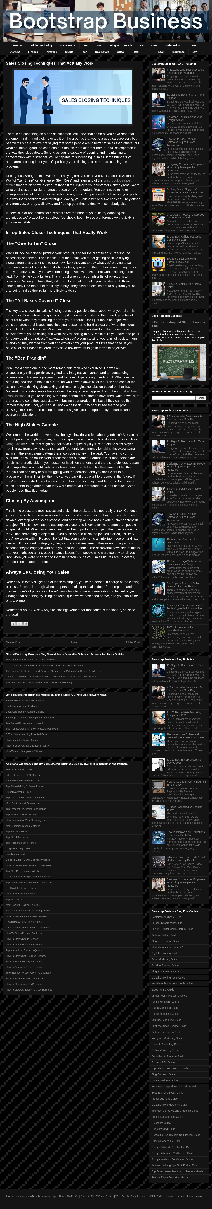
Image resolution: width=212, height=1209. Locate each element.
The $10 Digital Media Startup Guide (172, 929)
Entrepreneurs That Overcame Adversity (27, 927)
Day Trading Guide (16, 854)
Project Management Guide (167, 1116)
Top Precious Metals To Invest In (23, 814)
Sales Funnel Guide (163, 989)
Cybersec (170, 1196)
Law (194, 51)
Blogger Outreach (121, 45)
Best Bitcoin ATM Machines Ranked (25, 700)
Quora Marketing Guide (165, 1007)
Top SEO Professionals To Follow (23, 871)
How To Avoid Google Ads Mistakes (25, 751)
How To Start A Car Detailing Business (26, 955)
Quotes (110, 1196)
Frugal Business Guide (165, 1098)
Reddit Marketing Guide (165, 1013)
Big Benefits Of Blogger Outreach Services (28, 876)
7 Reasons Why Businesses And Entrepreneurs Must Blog (185, 71)
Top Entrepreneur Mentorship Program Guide (177, 1171)
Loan (161, 51)
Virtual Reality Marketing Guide (169, 995)
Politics (160, 1196)
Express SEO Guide (163, 1062)
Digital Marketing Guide (165, 953)
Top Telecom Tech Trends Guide (170, 1068)
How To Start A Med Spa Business (24, 961)
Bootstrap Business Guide (166, 917)
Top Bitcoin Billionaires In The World (25, 723)
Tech (84, 51)
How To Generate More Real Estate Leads (28, 865)
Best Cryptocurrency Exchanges (23, 706)
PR (141, 45)
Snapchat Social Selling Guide (169, 1025)
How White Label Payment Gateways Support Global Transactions (182, 142)
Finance (33, 51)
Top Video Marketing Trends (21, 842)
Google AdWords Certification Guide (172, 1147)
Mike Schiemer (42, 1196)
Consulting (16, 45)
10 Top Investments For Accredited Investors (180, 629)
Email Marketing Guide (165, 959)
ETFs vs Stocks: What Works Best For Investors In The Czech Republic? (44, 665)
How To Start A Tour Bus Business (24, 984)
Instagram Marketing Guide (167, 1038)
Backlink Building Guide (165, 965)
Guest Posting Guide (163, 1129)
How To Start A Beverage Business (24, 944)
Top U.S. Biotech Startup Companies (25, 797)
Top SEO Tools (14, 899)
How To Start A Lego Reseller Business (26, 916)
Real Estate (102, 51)
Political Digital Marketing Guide (170, 1177)
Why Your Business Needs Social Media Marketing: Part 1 (186, 859)
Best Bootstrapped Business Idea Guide (174, 1086)
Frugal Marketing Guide (18, 791)
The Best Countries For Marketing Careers (28, 910)
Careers (180, 1196)
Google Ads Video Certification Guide (173, 1153)
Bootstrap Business (22, 1196)
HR (148, 51)
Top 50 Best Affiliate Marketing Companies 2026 (184, 238)
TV (92, 1196)
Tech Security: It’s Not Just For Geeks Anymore (31, 659)
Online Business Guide (165, 1080)
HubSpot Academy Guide (166, 1141)
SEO (99, 45)
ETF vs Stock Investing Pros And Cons (26, 734)
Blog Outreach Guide (164, 1074)
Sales (120, 51)
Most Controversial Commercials (23, 803)
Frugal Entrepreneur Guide (167, 922)
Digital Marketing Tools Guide (168, 977)
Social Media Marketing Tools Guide (172, 983)
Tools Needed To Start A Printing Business (28, 972)
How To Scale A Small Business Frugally (27, 745)
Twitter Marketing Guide (165, 1001)
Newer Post (13, 642)
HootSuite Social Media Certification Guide (176, 1134)
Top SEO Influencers (17, 837)
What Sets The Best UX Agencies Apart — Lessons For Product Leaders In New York (51, 676)
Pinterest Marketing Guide (166, 1032)
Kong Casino (15, 444)
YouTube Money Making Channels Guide (175, 1110)
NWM (70, 1196)
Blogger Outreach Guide (165, 971)
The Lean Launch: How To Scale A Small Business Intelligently (39, 682)
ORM (154, 45)
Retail (135, 51)
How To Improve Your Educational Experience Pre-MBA (186, 834)
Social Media (68, 45)
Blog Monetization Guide (166, 941)
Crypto (69, 51)
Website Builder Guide (164, 935)
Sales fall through (32, 587)
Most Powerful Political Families (23, 905)
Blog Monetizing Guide (18, 848)
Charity (189, 1196)
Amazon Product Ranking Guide (23, 780)
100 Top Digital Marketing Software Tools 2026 (181, 260)
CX (76, 1196)
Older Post (133, 642)
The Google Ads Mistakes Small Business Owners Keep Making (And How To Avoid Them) (54, 671)
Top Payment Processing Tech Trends (26, 808)
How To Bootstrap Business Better (24, 967)
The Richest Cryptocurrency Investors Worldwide (32, 728)
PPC (86, 45)
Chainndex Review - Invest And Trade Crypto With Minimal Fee (185, 607)
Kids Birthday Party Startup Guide (24, 922)
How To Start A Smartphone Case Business (29, 989)
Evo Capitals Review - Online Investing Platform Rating (183, 585)
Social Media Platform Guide (168, 1056)
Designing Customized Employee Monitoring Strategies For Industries (186, 167)
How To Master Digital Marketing (23, 740)
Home (73, 642)
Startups (15, 51)
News (62, 1196)
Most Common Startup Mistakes (23, 825)
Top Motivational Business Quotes (24, 950)
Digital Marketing (41, 45)
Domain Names (139, 1196)
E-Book (100, 1196)
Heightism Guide (161, 1122)
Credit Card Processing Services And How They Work (185, 216)
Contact (192, 45)
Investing (51, 51)
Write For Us (122, 1196)
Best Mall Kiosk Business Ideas (22, 888)
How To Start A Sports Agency (22, 939)
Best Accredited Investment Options (25, 711)
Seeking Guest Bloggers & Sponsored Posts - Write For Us (185, 191)
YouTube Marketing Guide (166, 1019)
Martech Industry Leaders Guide (170, 947)
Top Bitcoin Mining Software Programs (26, 786)
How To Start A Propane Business (24, 933)
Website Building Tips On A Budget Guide (175, 1165)
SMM (152, 1196)
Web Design (172, 45)
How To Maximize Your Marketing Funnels (28, 820)
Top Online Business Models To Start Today (29, 882)
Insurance (178, 51)
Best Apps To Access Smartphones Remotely (30, 717)
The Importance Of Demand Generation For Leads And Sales (185, 736)
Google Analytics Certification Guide (172, 1159)
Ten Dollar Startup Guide (19, 769)
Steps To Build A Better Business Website (28, 859)
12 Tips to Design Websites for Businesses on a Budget (184, 563)
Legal (54, 1196)
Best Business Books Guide (167, 1092)
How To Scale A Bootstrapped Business (27, 978)
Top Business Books (16, 831)
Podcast (84, 1196)
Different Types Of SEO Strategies (24, 775)
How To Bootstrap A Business (21, 893)
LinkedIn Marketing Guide (166, 1044)
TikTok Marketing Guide (165, 1050)
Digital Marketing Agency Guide (169, 1104)
